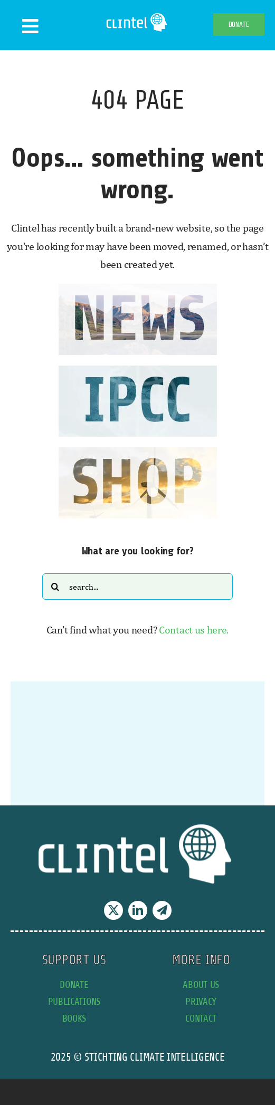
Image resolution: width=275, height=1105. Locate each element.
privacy (200, 1001)
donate (74, 984)
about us (201, 984)
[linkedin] (137, 910)
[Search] (55, 586)
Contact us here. (194, 629)
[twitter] (113, 910)
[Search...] (137, 586)
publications (74, 1001)
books (74, 1018)
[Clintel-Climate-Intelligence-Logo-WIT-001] (137, 15)
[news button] (138, 289)
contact (200, 1018)
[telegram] (162, 910)
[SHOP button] (138, 452)
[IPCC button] (138, 370)
